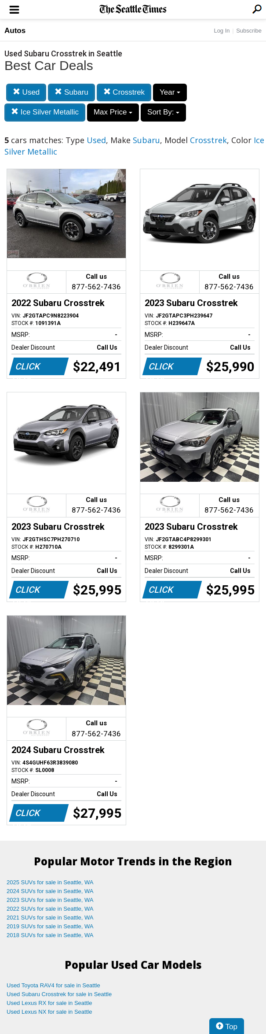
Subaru (71, 92)
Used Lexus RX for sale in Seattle (49, 1003)
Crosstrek (124, 92)
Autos (15, 30)
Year (170, 92)
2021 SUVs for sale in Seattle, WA (50, 917)
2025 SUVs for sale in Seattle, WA (50, 882)
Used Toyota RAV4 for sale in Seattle (53, 985)
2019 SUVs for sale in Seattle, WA (50, 926)
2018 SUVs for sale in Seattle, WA (50, 935)
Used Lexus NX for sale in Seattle (49, 1011)
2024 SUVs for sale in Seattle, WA (50, 891)
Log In (222, 30)
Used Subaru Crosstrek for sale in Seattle (59, 994)
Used (26, 92)
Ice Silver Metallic (45, 112)
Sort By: (163, 112)
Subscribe (249, 30)
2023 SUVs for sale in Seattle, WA (50, 900)
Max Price (113, 112)
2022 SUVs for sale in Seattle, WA (50, 908)
